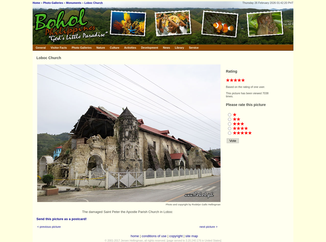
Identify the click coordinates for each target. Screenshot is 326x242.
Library (179, 47)
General (41, 47)
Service (194, 47)
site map (191, 236)
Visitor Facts (59, 47)
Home (36, 2)
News (166, 47)
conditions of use (154, 236)
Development (149, 47)
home (135, 236)
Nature (101, 47)
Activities (130, 47)
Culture (114, 47)
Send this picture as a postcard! (61, 219)
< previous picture (49, 226)
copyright (176, 236)
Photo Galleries (53, 2)
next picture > (209, 226)
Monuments (74, 2)
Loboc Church (93, 2)
